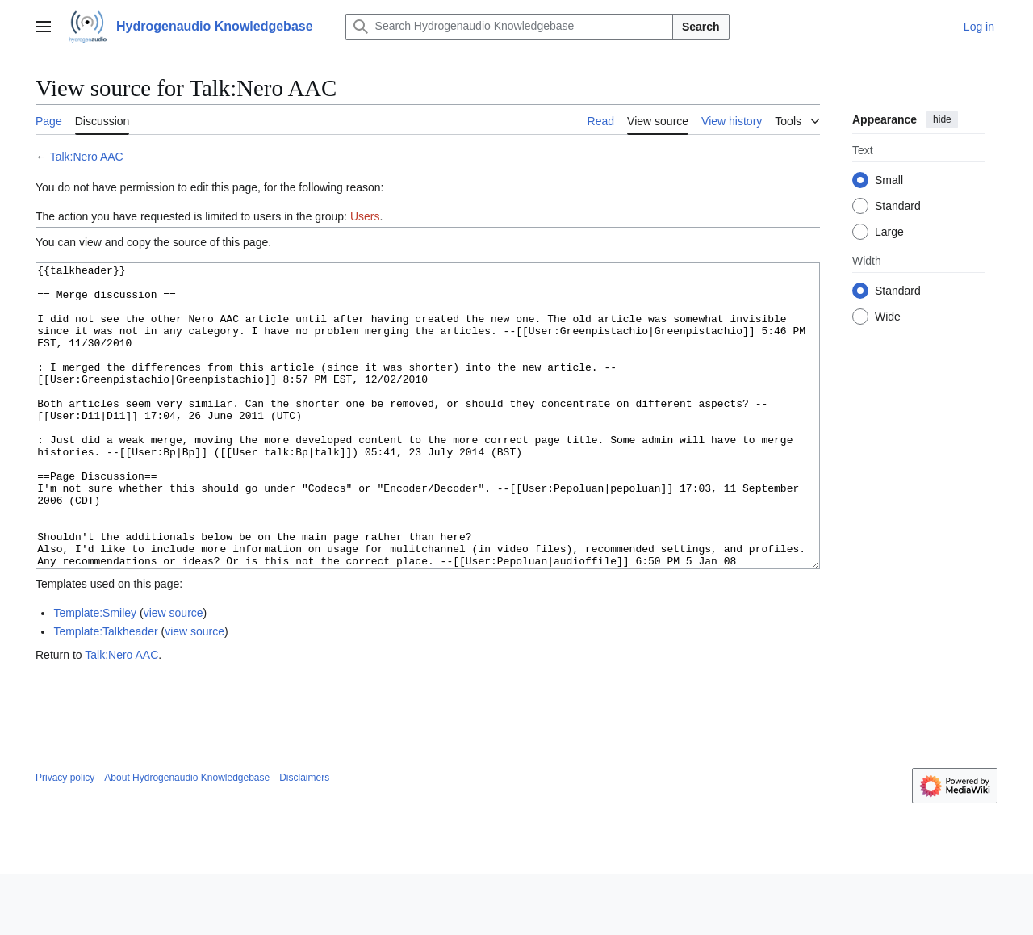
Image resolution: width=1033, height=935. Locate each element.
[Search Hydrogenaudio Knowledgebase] (509, 27)
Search (701, 26)
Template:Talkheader (105, 692)
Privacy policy (65, 838)
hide (942, 119)
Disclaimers (304, 838)
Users (365, 216)
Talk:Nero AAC (86, 156)
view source (173, 673)
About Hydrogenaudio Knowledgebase (187, 838)
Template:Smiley (94, 673)
